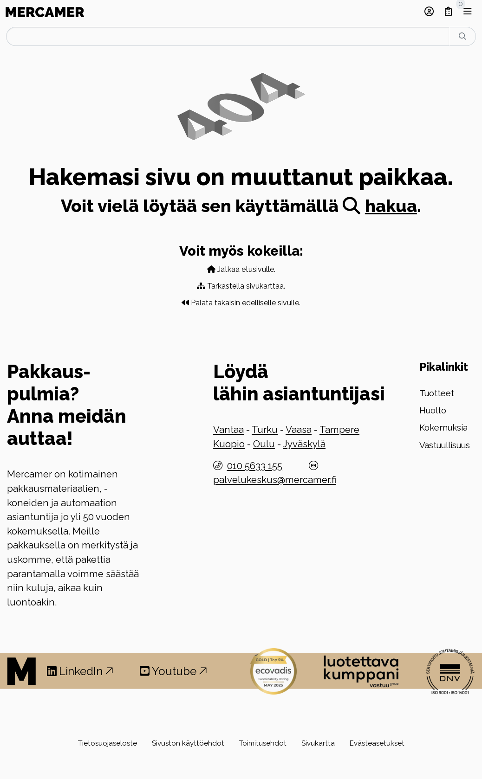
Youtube (173, 671)
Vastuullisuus (444, 445)
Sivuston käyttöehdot (188, 743)
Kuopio (229, 444)
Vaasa (299, 429)
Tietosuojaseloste (107, 743)
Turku (265, 429)
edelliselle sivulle (270, 302)
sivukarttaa (265, 286)
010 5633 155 (254, 465)
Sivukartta (318, 743)
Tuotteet (436, 393)
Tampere (339, 429)
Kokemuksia (443, 427)
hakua (380, 206)
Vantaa (228, 429)
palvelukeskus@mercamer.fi (274, 479)
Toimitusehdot (263, 743)
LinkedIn (80, 671)
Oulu (264, 444)
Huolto (432, 410)
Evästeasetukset (377, 743)
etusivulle (257, 269)
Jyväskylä (304, 444)
